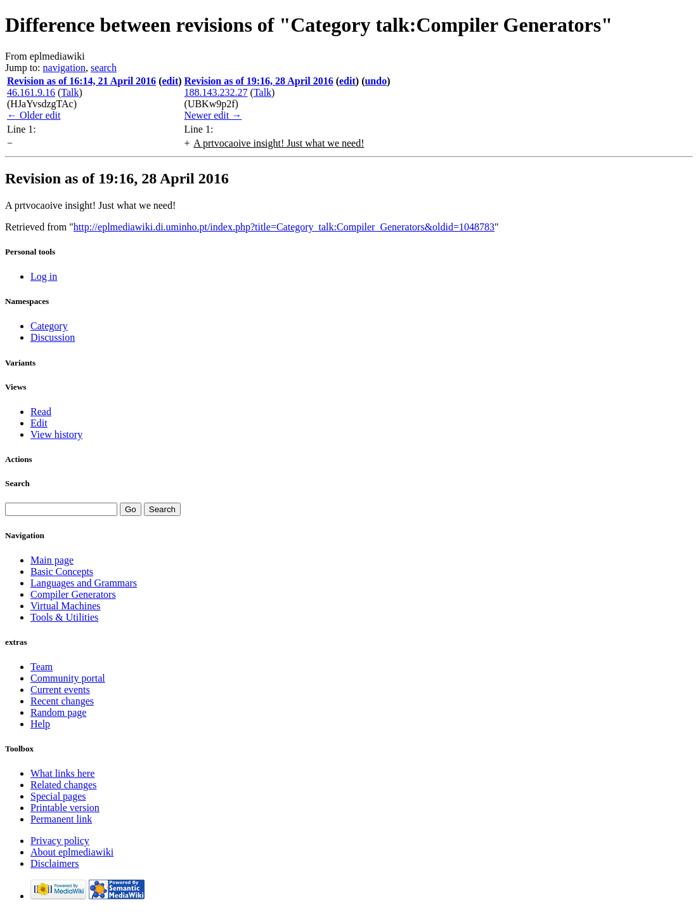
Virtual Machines (65, 605)
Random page (58, 712)
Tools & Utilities (64, 617)
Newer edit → (213, 115)
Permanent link (61, 819)
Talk (70, 92)
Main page (52, 560)
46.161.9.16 (31, 92)
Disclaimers (54, 863)
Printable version (65, 807)
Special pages (58, 796)
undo (376, 81)
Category (49, 326)
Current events (60, 689)
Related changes (63, 784)
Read (40, 411)
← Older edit (33, 115)
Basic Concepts (61, 571)
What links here (62, 773)
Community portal (67, 678)
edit (170, 81)
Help (40, 723)
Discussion (52, 337)
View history (56, 434)
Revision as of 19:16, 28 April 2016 (258, 81)
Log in (43, 276)
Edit (39, 423)
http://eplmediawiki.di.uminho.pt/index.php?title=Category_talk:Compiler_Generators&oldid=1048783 (284, 226)
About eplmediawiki (71, 852)
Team (41, 666)
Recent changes (62, 701)
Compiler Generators (73, 594)
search (104, 67)
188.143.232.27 (216, 92)
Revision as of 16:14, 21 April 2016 (81, 81)
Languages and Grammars (83, 583)
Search (17, 483)
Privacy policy (59, 840)
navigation (64, 67)
